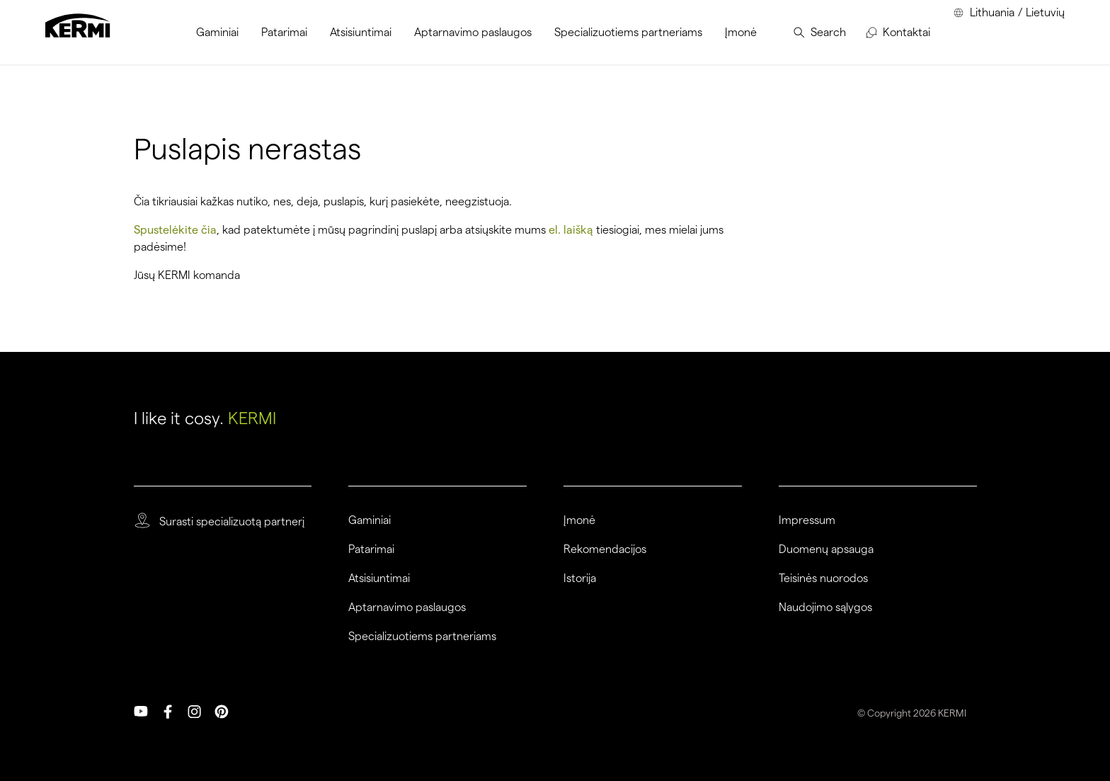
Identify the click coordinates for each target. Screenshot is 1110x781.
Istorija (579, 578)
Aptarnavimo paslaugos (407, 607)
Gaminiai (369, 520)
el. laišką (571, 230)
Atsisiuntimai (379, 578)
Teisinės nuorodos (823, 578)
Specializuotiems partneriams (422, 636)
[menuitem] (217, 32)
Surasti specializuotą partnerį (231, 522)
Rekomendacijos (604, 549)
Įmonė (579, 520)
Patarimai (371, 549)
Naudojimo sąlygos (825, 607)
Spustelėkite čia (175, 230)
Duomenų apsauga (826, 549)
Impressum (807, 520)
